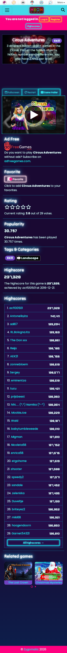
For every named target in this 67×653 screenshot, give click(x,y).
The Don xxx (18, 340)
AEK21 (14, 356)
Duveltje (17, 501)
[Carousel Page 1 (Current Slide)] (32, 587)
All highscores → (33, 542)
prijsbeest (18, 396)
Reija (13, 348)
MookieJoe (18, 413)
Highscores (33, 26)
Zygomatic (31, 649)
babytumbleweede (24, 429)
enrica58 (17, 453)
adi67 (14, 324)
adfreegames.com (17, 161)
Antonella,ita (19, 316)
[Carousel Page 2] (35, 587)
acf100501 (16, 308)
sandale (17, 485)
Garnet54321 (21, 533)
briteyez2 (18, 509)
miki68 (16, 517)
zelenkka (18, 493)
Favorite (15, 179)
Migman (16, 437)
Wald (14, 421)
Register (55, 19)
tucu (13, 388)
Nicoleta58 (18, 445)
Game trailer (49, 92)
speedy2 (18, 477)
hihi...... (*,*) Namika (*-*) (28, 405)
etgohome (19, 461)
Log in (44, 19)
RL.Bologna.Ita (20, 332)
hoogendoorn (21, 525)
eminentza (18, 380)
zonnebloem (19, 364)
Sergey (15, 372)
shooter (16, 469)
